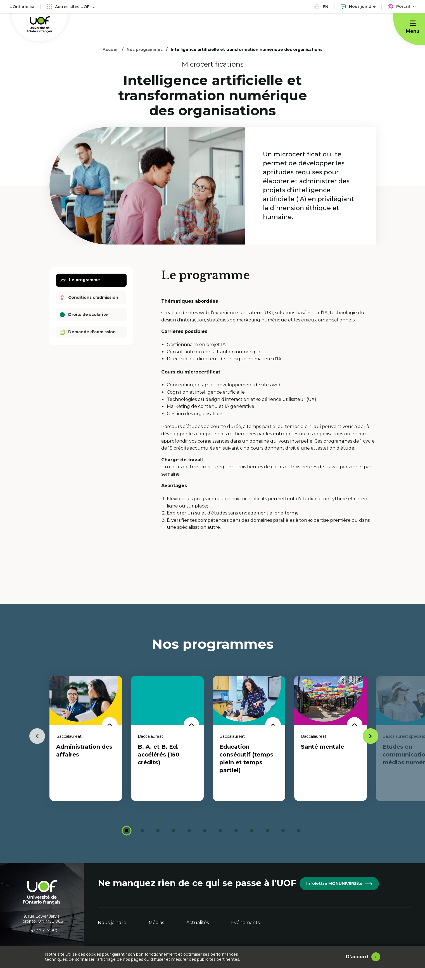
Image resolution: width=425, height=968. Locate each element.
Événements (245, 922)
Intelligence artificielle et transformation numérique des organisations (246, 49)
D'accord (357, 956)
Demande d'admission (88, 332)
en (321, 6)
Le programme (80, 280)
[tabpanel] (85, 738)
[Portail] (401, 6)
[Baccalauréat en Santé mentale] (330, 738)
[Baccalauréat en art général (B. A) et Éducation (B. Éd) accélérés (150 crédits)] (167, 738)
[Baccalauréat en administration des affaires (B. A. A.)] (85, 738)
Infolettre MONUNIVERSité (339, 883)
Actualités (197, 922)
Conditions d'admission (89, 297)
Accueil (110, 49)
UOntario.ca (22, 6)
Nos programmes (145, 49)
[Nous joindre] (358, 6)
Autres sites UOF (71, 6)
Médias (156, 922)
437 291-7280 (44, 930)
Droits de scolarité (84, 314)
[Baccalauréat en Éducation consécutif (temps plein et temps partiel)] (249, 738)
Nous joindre (112, 922)
